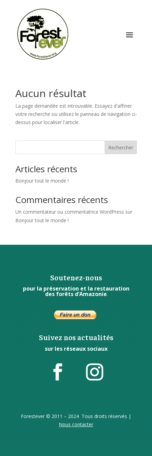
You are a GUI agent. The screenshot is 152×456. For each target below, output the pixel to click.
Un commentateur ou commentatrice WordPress (69, 212)
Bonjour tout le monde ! (42, 180)
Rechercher (120, 147)
